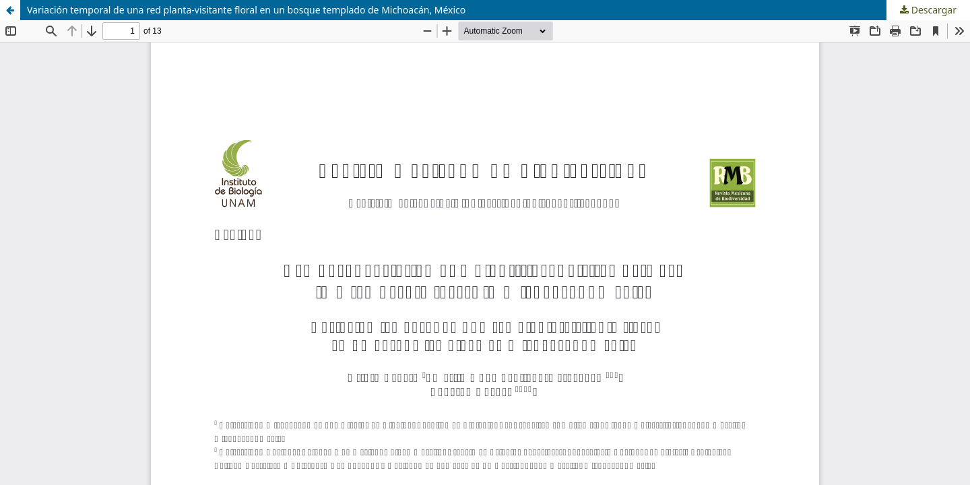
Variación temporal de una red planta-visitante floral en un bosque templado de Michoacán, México (246, 9)
